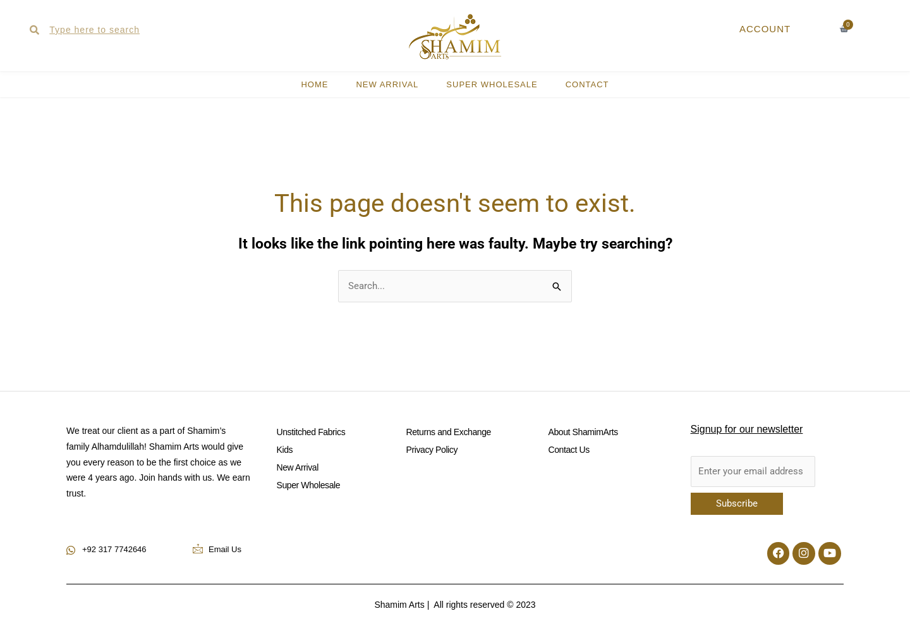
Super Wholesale (491, 84)
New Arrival (387, 84)
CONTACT (587, 84)
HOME (314, 84)
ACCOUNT (765, 28)
